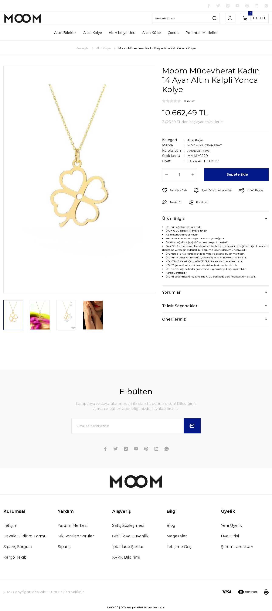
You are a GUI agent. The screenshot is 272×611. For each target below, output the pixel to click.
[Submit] (192, 426)
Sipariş (64, 547)
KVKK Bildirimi (126, 557)
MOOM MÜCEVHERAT (206, 146)
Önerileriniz (174, 320)
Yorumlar (171, 292)
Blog (171, 526)
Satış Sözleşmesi (128, 526)
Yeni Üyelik (231, 526)
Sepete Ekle (238, 175)
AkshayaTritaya (200, 151)
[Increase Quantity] (192, 175)
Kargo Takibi (15, 557)
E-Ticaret (126, 608)
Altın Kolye (196, 141)
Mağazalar (177, 536)
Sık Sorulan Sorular (76, 536)
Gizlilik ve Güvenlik (130, 536)
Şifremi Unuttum (237, 547)
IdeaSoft (112, 608)
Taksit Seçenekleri (180, 306)
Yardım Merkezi (73, 526)
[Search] (186, 19)
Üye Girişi (230, 536)
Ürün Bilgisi (174, 219)
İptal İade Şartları (128, 547)
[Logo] (22, 19)
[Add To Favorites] (176, 190)
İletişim (10, 526)
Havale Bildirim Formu (25, 536)
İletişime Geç (179, 547)
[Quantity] (179, 175)
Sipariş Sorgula (17, 547)
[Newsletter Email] (136, 426)
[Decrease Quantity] (166, 175)
